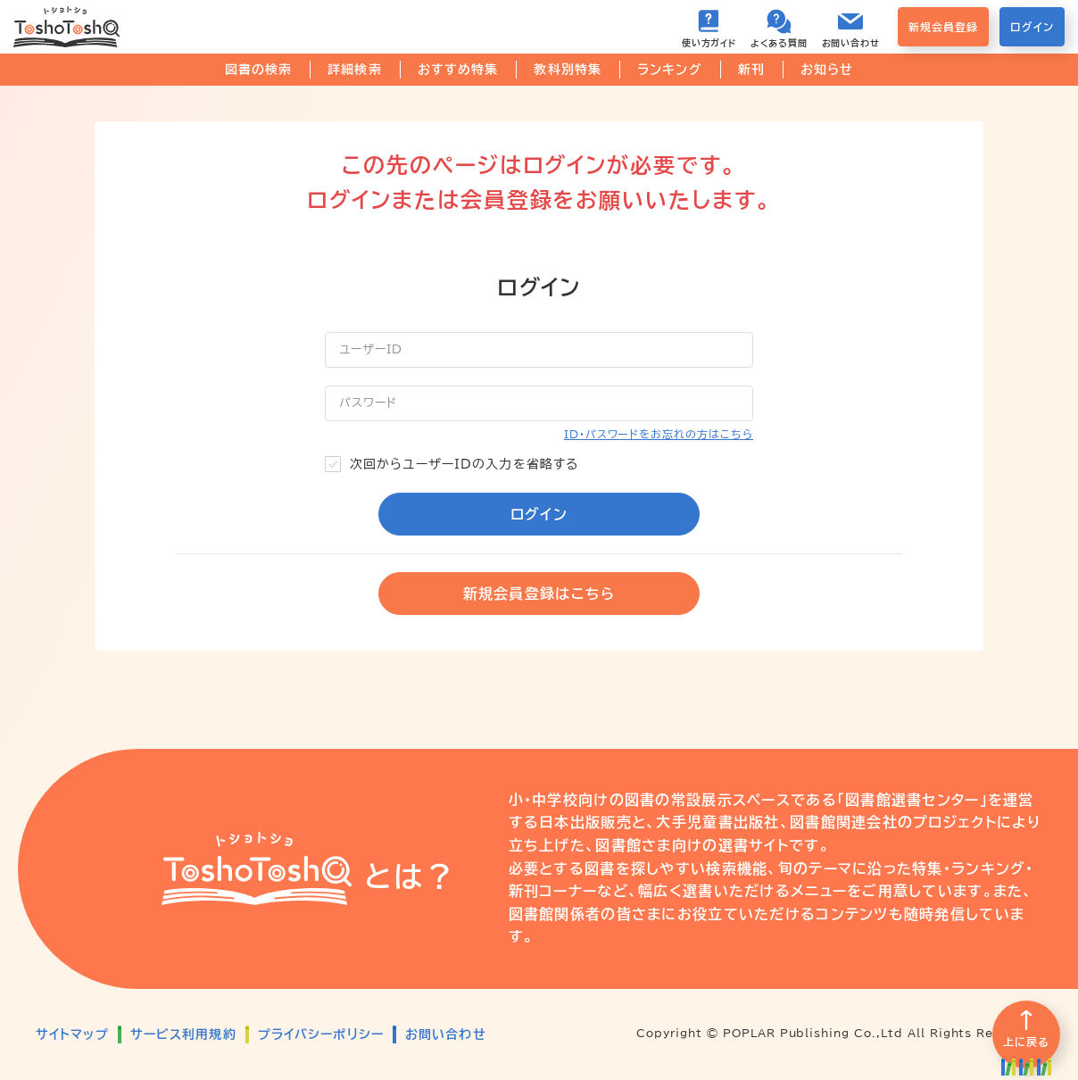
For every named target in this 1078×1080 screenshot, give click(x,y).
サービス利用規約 (183, 1034)
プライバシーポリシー (321, 1034)
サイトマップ (72, 1034)
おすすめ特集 (458, 69)
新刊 (751, 69)
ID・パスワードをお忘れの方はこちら (658, 433)
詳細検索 (354, 69)
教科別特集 (567, 69)
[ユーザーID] (539, 350)
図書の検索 (259, 69)
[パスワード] (539, 403)
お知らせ (826, 69)
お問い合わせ (445, 1034)
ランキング (669, 69)
